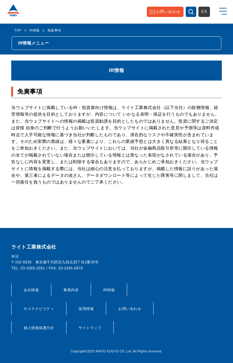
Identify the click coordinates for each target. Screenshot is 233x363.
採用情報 (86, 309)
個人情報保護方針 (39, 328)
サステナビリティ (39, 309)
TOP (18, 30)
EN (204, 11)
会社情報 (31, 290)
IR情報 (34, 30)
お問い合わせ (168, 11)
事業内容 (71, 290)
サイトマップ (90, 328)
